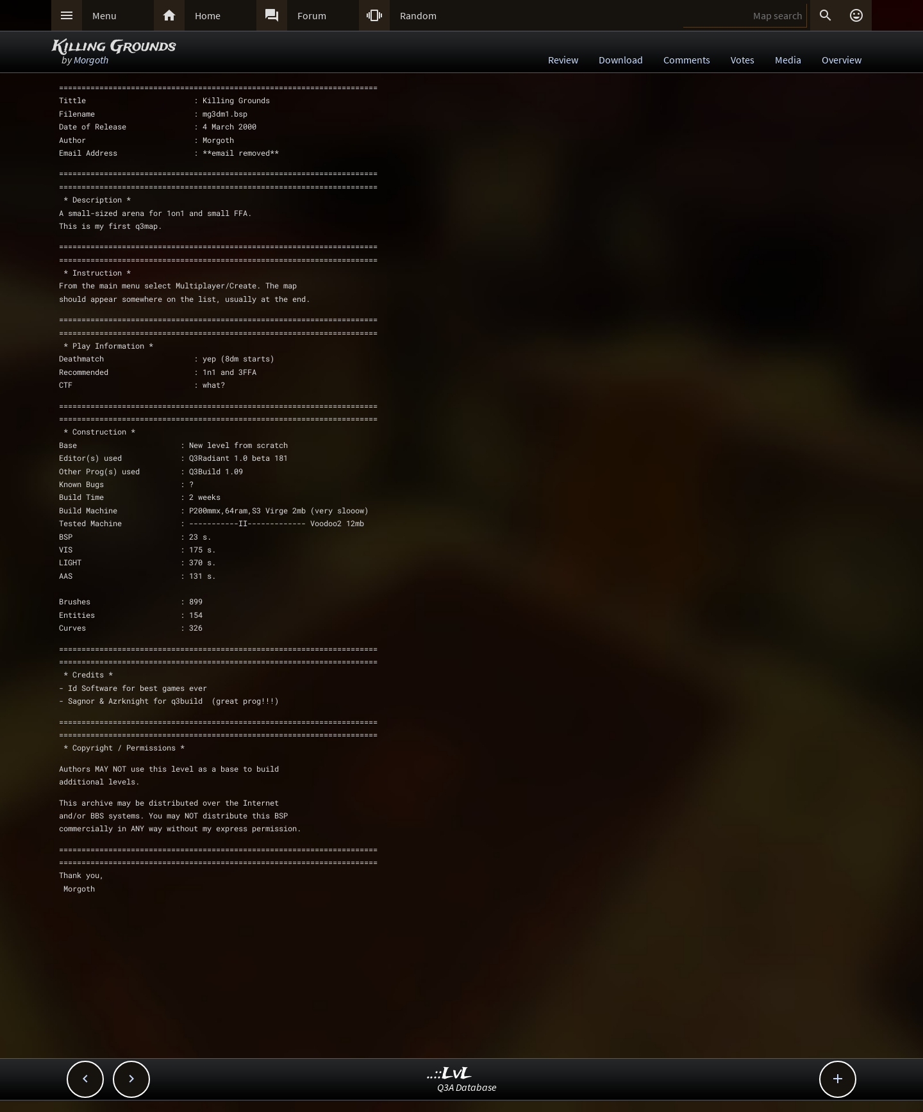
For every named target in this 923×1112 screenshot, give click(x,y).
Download (621, 59)
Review (563, 59)
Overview (841, 59)
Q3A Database (467, 1087)
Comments (686, 59)
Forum (311, 15)
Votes (742, 59)
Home (207, 15)
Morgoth (91, 59)
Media (788, 59)
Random (418, 15)
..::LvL (449, 1074)
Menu (104, 15)
